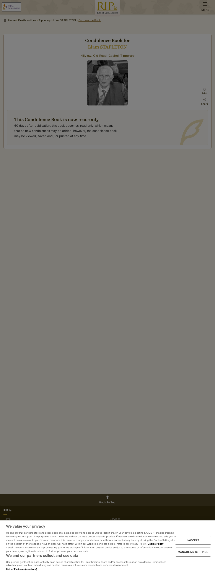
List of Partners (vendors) (21, 569)
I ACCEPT (193, 540)
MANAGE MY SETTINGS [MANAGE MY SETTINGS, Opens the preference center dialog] (193, 552)
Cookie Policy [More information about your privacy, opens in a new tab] (155, 543)
